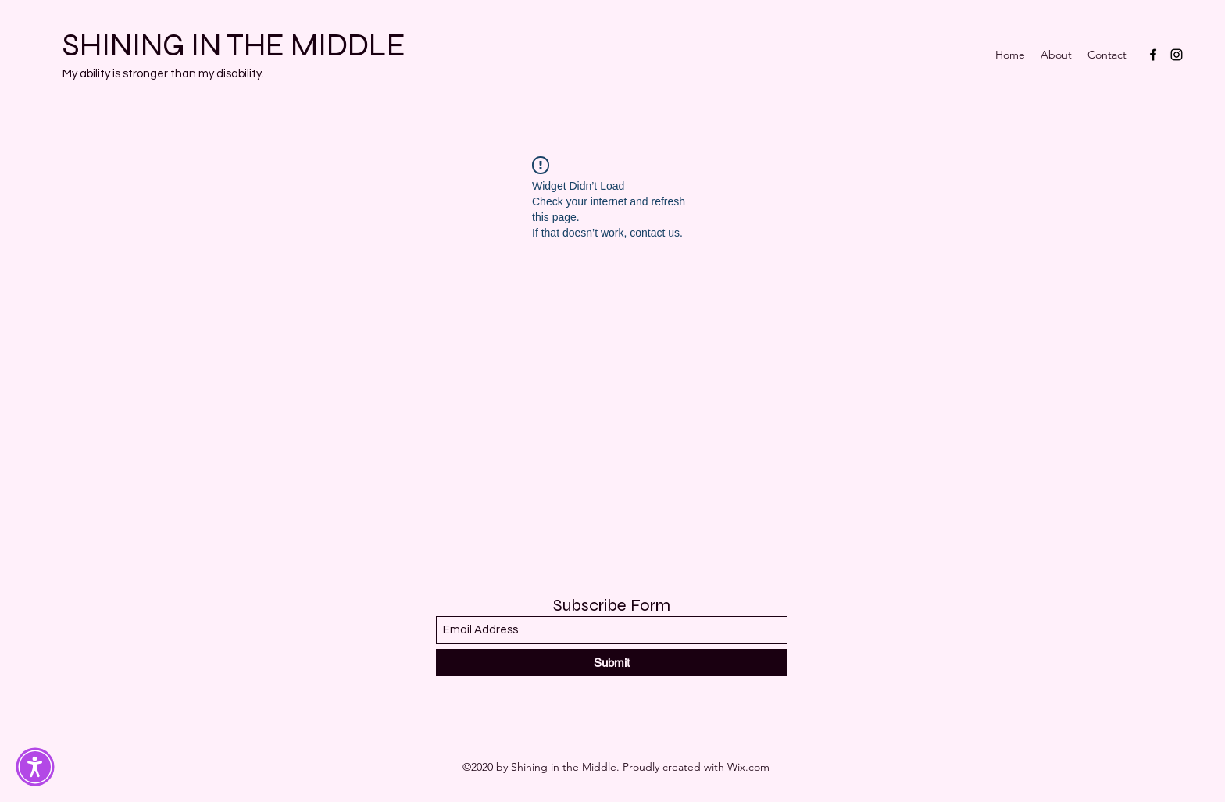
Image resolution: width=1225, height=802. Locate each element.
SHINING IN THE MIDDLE (233, 45)
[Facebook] (1153, 54)
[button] (35, 766)
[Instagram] (1176, 54)
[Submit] (612, 662)
